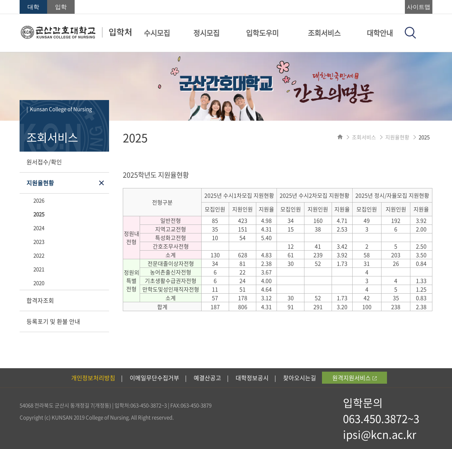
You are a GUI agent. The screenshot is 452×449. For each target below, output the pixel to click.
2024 (38, 228)
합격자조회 (40, 300)
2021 (38, 269)
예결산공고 (207, 377)
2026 (38, 200)
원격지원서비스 (354, 377)
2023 (38, 241)
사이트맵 (418, 7)
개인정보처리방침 (93, 377)
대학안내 (380, 33)
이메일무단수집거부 (154, 377)
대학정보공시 (252, 377)
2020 (38, 283)
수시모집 (157, 33)
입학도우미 (262, 33)
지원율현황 (40, 182)
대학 (33, 7)
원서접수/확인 (44, 161)
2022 (38, 255)
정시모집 (206, 33)
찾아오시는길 (299, 377)
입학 (61, 7)
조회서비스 (324, 33)
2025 (38, 214)
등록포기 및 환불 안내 (53, 321)
